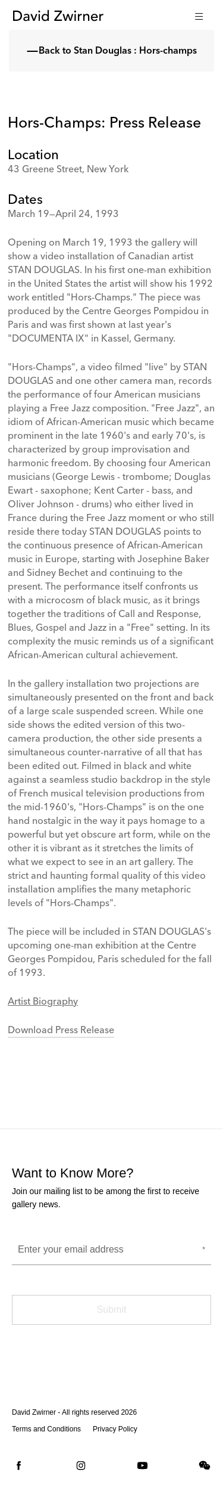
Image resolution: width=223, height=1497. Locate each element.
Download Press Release (61, 1031)
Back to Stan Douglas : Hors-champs (112, 51)
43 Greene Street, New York (68, 170)
